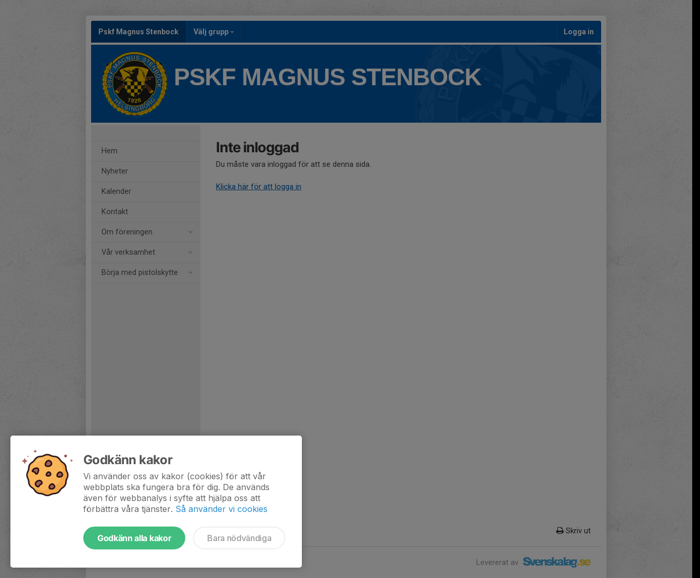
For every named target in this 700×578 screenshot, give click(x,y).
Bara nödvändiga (239, 538)
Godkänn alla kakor (134, 538)
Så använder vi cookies (221, 509)
